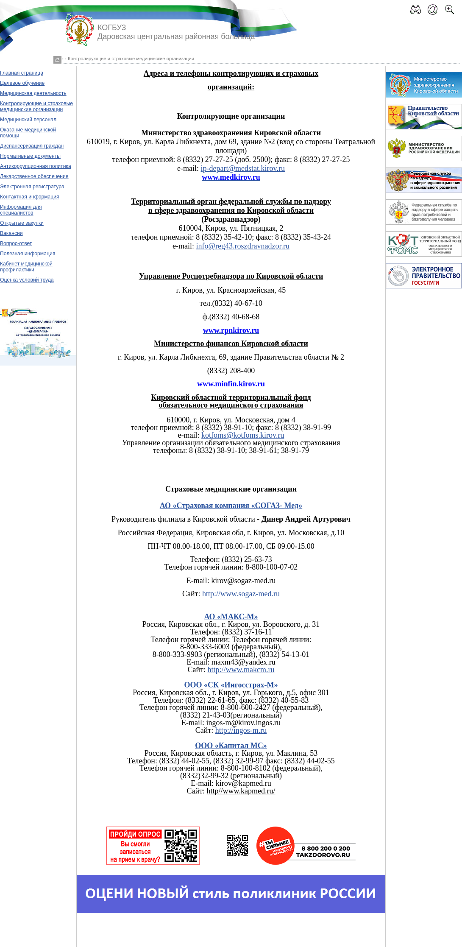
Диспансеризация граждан (32, 146)
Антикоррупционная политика (35, 166)
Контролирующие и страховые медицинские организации (36, 106)
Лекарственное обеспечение (34, 176)
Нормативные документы (30, 156)
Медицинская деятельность (33, 93)
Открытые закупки (22, 223)
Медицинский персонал (28, 120)
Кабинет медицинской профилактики (26, 267)
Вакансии (11, 233)
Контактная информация (29, 197)
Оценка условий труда (27, 280)
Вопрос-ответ (16, 243)
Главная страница (21, 73)
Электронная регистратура (32, 187)
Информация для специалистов (21, 210)
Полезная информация (27, 254)
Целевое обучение (22, 83)
